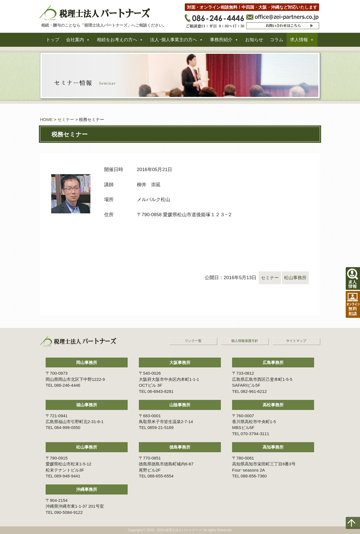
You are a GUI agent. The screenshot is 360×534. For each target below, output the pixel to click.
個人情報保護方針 (244, 341)
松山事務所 (295, 277)
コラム (276, 41)
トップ (52, 41)
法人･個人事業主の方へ (173, 41)
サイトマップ (296, 341)
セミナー (65, 119)
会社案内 (75, 41)
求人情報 (299, 41)
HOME (46, 119)
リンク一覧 (193, 341)
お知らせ (254, 41)
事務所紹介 (221, 41)
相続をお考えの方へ (117, 41)
